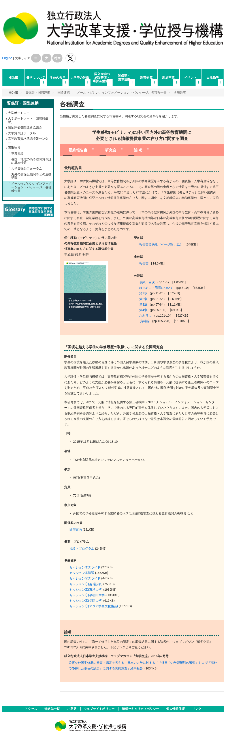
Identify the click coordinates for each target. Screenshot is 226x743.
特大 (57, 58)
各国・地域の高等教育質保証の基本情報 (31, 160)
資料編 (144, 321)
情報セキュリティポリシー (141, 709)
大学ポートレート (20, 113)
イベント (190, 77)
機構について (35, 77)
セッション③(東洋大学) (86, 589)
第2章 (143, 299)
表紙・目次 (147, 282)
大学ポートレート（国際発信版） (28, 120)
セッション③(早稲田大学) (87, 595)
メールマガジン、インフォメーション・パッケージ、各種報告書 (122, 92)
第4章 (143, 310)
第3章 (143, 304)
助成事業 (168, 77)
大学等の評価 (79, 77)
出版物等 (213, 77)
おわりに (145, 315)
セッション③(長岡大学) (86, 600)
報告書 (144, 263)
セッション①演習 (82, 573)
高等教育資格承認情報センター (28, 140)
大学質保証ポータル (22, 133)
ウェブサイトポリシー (99, 709)
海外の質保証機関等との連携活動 (31, 176)
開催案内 (76, 529)
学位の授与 (57, 77)
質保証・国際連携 (124, 77)
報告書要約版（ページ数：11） (161, 244)
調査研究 (146, 77)
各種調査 (180, 92)
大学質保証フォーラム (26, 168)
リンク (196, 709)
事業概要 (17, 153)
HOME (13, 77)
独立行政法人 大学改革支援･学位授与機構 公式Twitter (71, 58)
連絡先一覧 (52, 709)
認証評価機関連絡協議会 (25, 127)
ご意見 (72, 709)
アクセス (31, 709)
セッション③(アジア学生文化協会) (94, 606)
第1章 (143, 293)
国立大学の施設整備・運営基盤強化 (102, 77)
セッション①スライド (85, 567)
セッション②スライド (85, 578)
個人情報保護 (176, 709)
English (7, 58)
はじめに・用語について (156, 287)
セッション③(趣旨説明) (86, 584)
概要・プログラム (82, 548)
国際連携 (63, 92)
